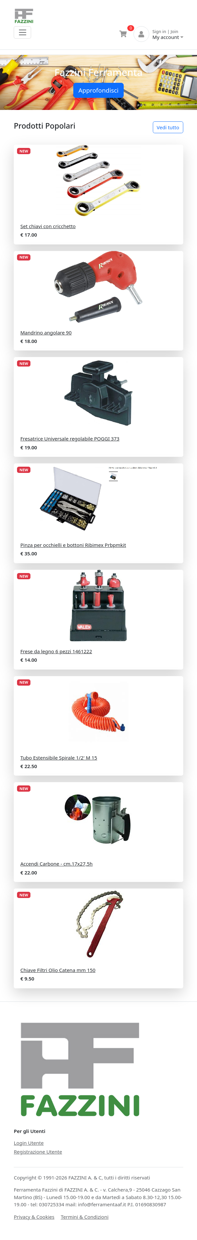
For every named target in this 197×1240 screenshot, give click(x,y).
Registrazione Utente (38, 1151)
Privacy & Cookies (34, 1216)
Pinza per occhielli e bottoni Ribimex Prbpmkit (73, 545)
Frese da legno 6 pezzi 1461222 (56, 651)
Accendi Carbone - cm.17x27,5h (56, 863)
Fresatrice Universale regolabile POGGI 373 (69, 438)
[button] (14, 82)
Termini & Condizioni (85, 1216)
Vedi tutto (168, 127)
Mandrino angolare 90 (46, 332)
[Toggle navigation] (22, 32)
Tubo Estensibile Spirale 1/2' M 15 (58, 757)
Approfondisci (98, 90)
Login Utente (29, 1143)
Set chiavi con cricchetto (48, 226)
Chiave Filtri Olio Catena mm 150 (57, 970)
